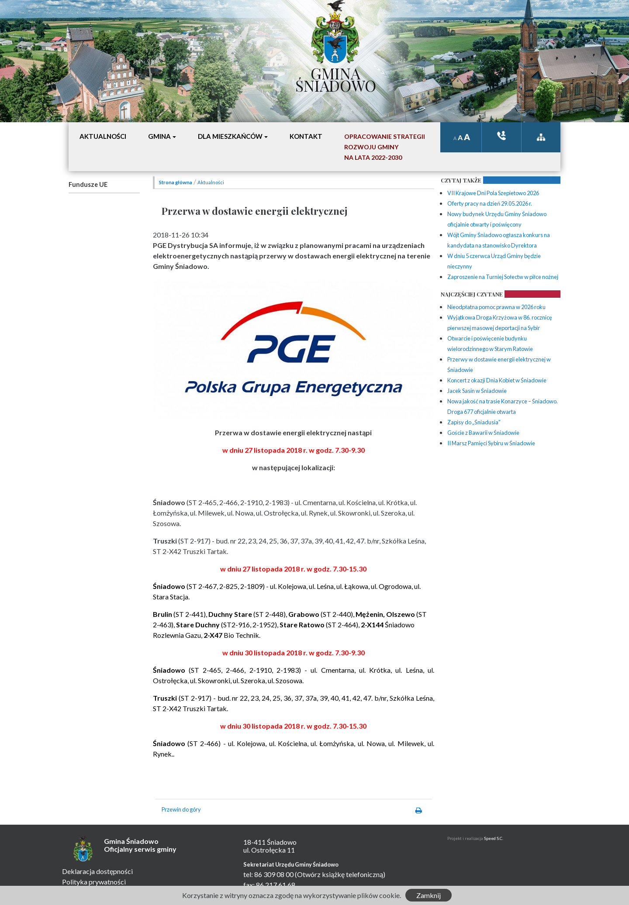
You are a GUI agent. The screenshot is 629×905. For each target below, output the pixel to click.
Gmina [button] (159, 136)
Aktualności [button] (102, 136)
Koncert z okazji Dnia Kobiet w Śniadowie (496, 380)
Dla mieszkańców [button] (230, 136)
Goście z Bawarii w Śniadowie (483, 432)
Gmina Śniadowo (335, 77)
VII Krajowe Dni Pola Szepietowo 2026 (493, 192)
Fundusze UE (88, 184)
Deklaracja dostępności (97, 871)
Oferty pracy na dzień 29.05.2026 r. (489, 203)
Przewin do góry (181, 809)
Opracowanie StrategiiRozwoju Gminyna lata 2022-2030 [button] (384, 147)
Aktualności (210, 182)
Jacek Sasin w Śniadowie (477, 390)
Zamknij (428, 895)
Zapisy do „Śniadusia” (474, 422)
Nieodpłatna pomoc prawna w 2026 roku (496, 306)
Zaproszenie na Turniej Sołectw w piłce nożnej (502, 276)
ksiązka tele (501, 135)
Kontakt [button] (306, 136)
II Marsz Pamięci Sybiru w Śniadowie (491, 443)
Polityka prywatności (94, 881)
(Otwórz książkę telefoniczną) (340, 874)
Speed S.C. (493, 838)
